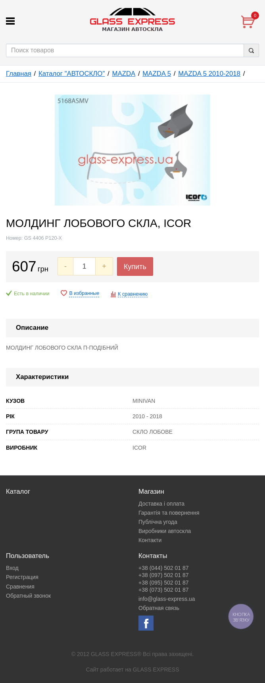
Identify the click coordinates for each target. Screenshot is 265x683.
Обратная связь (158, 608)
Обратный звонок (28, 596)
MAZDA (123, 73)
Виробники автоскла (164, 531)
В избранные (84, 293)
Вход (12, 568)
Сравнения (20, 586)
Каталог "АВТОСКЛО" (71, 73)
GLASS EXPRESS (156, 669)
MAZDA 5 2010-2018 (209, 73)
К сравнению (133, 294)
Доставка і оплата (161, 503)
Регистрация (22, 577)
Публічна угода (157, 522)
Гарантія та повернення (169, 513)
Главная (18, 73)
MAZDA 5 (156, 73)
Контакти (149, 540)
